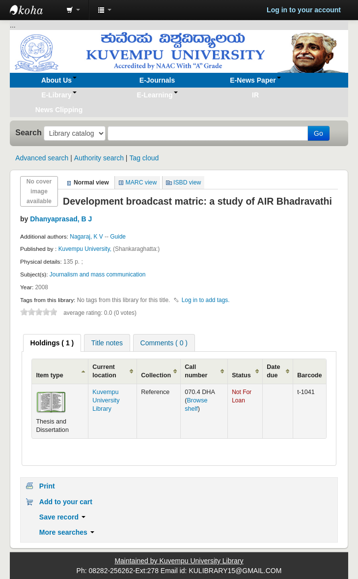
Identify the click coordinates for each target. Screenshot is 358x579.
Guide (118, 236)
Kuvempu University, (85, 248)
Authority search (99, 158)
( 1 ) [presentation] (52, 343)
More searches (66, 532)
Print (47, 486)
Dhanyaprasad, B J (61, 219)
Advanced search (41, 158)
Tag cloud (144, 158)
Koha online (34, 10)
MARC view (141, 182)
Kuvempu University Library (105, 400)
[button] (73, 10)
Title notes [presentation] (107, 343)
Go (318, 133)
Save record (62, 517)
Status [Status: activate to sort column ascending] (241, 375)
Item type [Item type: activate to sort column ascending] (49, 375)
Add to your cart (65, 502)
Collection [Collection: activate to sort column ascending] (156, 375)
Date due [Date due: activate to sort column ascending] (273, 371)
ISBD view (187, 182)
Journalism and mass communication (98, 274)
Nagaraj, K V (86, 236)
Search (28, 132)
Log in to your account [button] (304, 10)
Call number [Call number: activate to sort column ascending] (196, 371)
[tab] (52, 343)
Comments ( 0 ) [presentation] (164, 343)
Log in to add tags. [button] (206, 300)
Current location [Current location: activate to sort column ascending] (104, 371)
